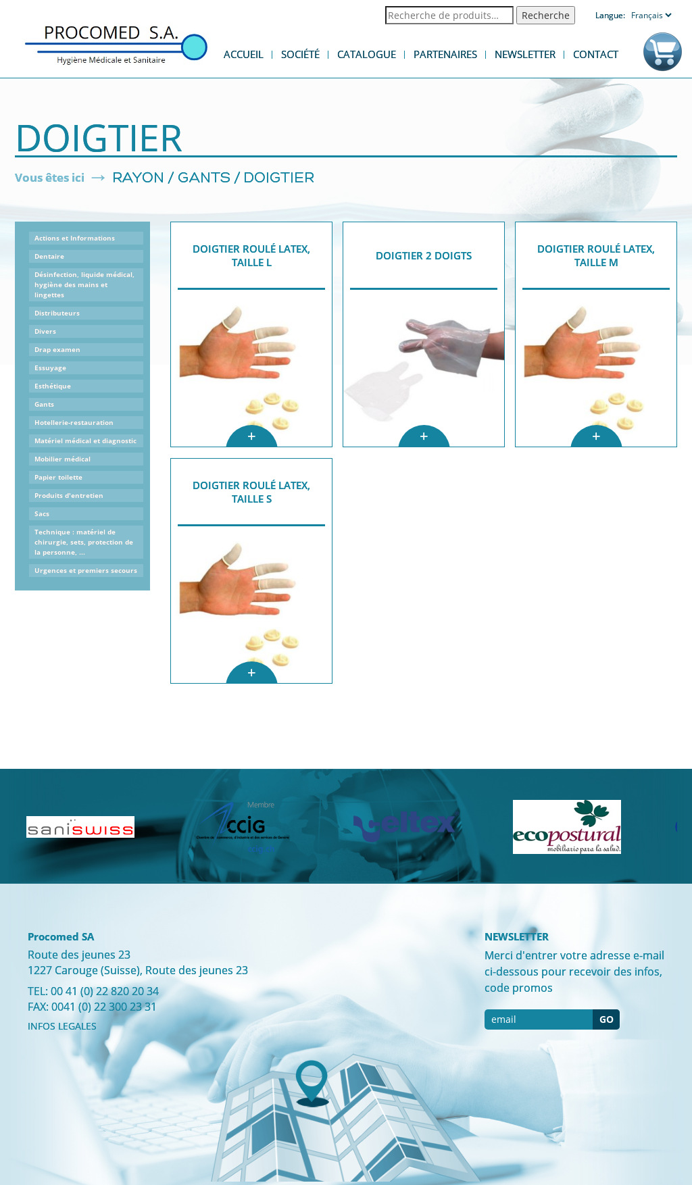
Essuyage (50, 367)
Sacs (41, 513)
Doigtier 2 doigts (424, 255)
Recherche (546, 15)
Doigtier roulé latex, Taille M (596, 255)
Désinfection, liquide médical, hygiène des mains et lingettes (84, 284)
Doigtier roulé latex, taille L (251, 255)
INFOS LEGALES (62, 1025)
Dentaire (49, 256)
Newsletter (525, 54)
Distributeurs (57, 313)
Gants (204, 178)
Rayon (138, 178)
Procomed (116, 44)
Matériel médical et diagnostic (85, 440)
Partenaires (445, 54)
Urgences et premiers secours (85, 570)
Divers (45, 331)
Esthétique (52, 385)
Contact (595, 54)
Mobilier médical (62, 458)
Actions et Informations (74, 238)
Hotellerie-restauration (74, 422)
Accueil (244, 54)
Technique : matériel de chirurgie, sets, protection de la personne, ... (83, 542)
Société (300, 54)
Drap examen (57, 349)
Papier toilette (58, 477)
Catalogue (366, 54)
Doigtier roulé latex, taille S (251, 491)
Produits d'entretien (68, 495)
